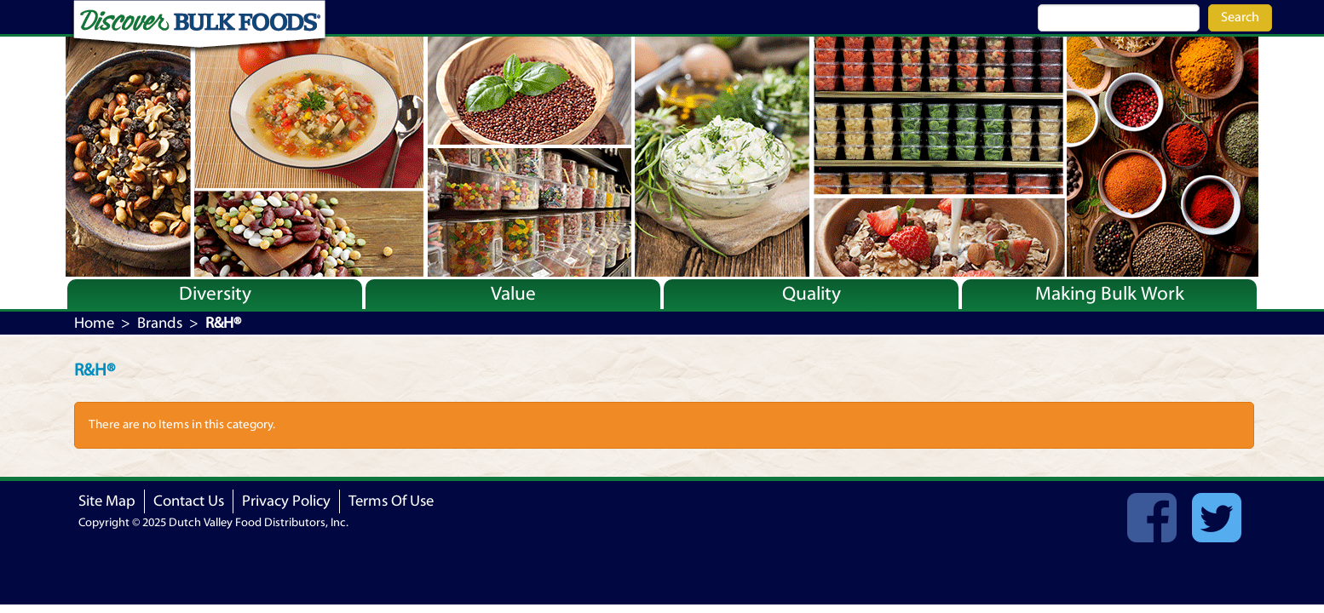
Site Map (106, 501)
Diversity (215, 294)
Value (513, 294)
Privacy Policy (286, 501)
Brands (159, 323)
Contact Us (188, 501)
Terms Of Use (391, 501)
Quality (811, 294)
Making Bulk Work (1109, 294)
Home (94, 323)
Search (1240, 17)
